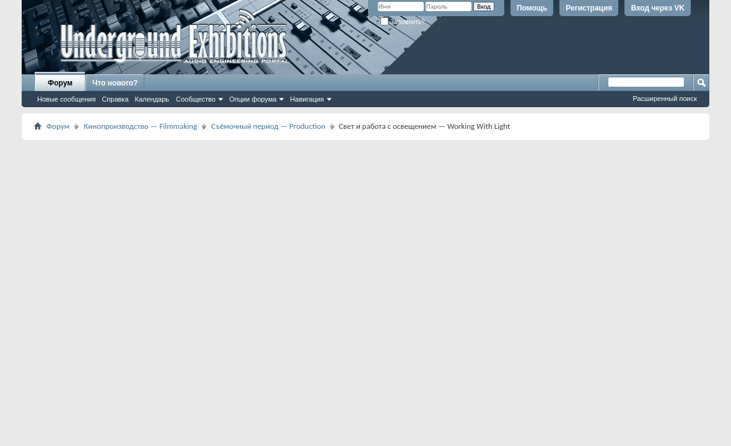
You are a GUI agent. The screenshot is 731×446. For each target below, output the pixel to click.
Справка (115, 99)
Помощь (532, 8)
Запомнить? (402, 22)
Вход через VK (658, 8)
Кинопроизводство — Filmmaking (140, 126)
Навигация (306, 99)
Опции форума (252, 99)
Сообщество (196, 99)
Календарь (152, 99)
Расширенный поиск (665, 98)
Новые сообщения (66, 99)
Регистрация (589, 8)
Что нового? (115, 83)
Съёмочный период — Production (268, 126)
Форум (60, 83)
